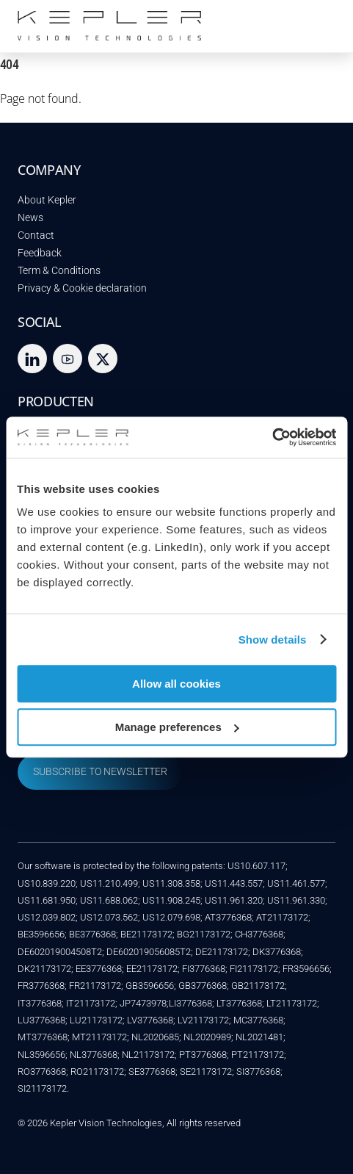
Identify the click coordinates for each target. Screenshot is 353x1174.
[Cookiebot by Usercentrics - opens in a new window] (272, 437)
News (30, 218)
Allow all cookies (176, 683)
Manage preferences (177, 727)
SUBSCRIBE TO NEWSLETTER (100, 772)
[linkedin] (32, 358)
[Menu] (320, 20)
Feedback (40, 253)
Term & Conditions (59, 270)
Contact (36, 235)
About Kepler (47, 200)
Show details (273, 639)
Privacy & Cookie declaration (82, 288)
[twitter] (102, 358)
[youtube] (67, 358)
